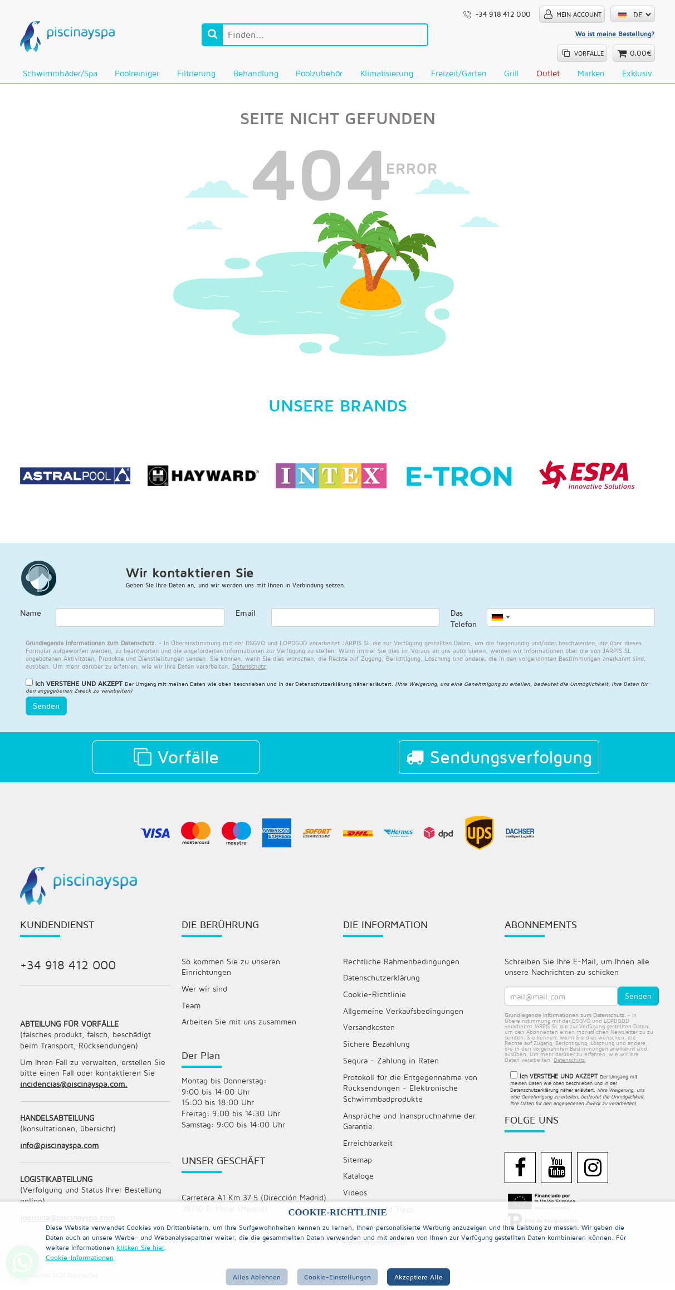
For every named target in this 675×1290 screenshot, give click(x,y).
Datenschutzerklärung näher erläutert (343, 686)
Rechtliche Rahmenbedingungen (401, 963)
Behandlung (255, 73)
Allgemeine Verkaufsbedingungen (403, 1013)
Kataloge (358, 1180)
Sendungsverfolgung (499, 758)
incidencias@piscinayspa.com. (74, 1087)
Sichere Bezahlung (376, 1047)
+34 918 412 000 (68, 966)
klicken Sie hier (140, 1247)
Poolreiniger (137, 73)
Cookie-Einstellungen (337, 1277)
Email (246, 615)
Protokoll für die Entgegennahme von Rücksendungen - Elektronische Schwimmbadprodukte (410, 1091)
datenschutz (249, 667)
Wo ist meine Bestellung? (614, 34)
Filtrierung (196, 73)
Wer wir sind (204, 991)
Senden (46, 708)
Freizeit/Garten (459, 73)
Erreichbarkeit (368, 1147)
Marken (591, 73)
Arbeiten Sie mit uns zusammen (239, 1024)
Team (191, 1008)
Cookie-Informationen (80, 1257)
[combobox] (500, 619)
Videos (355, 1197)
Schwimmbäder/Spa (60, 73)
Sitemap (357, 1164)
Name (30, 615)
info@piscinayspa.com (59, 1149)
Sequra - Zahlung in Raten (391, 1063)
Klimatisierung (386, 73)
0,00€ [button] (641, 53)
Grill (511, 73)
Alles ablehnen (257, 1277)
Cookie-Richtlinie (374, 997)
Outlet (548, 73)
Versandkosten (369, 1030)
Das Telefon (464, 620)
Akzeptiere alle (418, 1277)
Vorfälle (176, 758)
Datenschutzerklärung (381, 980)
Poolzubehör (319, 73)
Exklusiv (637, 73)
